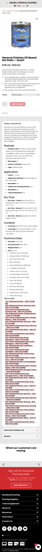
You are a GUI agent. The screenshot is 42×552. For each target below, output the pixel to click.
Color (4, 95)
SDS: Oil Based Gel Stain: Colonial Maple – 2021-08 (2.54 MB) (21, 363)
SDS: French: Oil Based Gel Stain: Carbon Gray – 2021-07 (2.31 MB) (20, 359)
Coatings (16, 11)
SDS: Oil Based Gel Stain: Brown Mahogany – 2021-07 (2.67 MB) (17, 339)
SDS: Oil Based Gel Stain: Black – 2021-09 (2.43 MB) (20, 331)
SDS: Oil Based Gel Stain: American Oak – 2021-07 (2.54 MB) (20, 306)
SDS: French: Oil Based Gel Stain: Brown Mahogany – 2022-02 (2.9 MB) (19, 343)
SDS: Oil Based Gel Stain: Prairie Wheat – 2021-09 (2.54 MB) (20, 411)
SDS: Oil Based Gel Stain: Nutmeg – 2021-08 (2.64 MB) (20, 403)
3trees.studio (14, 550)
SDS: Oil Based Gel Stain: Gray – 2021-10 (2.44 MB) (20, 379)
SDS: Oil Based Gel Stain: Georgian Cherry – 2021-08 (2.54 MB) (21, 371)
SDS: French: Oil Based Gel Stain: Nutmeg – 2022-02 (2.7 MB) (20, 407)
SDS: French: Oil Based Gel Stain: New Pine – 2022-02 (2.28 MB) (20, 399)
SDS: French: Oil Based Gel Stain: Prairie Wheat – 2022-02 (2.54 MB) (20, 415)
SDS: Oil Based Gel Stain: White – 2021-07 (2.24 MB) (20, 419)
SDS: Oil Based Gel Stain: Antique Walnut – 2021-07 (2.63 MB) (20, 314)
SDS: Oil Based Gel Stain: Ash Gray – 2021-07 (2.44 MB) (20, 322)
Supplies (9, 11)
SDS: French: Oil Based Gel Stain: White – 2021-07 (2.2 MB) (20, 423)
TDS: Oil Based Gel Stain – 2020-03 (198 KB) (20, 302)
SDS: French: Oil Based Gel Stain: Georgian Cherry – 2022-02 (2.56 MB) (19, 375)
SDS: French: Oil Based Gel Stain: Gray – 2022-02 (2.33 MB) (20, 383)
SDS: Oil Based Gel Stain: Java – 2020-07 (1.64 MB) (20, 387)
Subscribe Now (20, 485)
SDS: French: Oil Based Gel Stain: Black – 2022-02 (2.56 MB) (20, 335)
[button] (37, 18)
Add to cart (17, 104)
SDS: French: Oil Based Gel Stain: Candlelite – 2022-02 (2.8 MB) (17, 351)
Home (4, 11)
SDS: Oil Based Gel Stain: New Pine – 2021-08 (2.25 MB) (20, 395)
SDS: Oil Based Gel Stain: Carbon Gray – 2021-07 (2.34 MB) (20, 355)
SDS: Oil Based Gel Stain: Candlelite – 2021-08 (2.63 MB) (19, 347)
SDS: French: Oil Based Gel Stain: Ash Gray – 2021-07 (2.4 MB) (21, 326)
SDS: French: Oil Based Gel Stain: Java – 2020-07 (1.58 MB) (20, 391)
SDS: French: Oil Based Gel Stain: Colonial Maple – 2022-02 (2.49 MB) (20, 367)
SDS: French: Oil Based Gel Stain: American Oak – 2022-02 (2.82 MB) (18, 310)
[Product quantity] (4, 104)
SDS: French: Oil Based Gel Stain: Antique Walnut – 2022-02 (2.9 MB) (20, 318)
